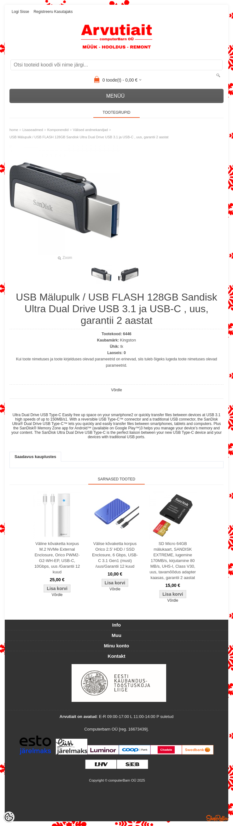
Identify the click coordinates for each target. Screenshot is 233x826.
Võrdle (116, 390)
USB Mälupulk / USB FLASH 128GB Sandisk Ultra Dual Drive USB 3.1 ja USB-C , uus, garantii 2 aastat (88, 137)
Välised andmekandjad (90, 130)
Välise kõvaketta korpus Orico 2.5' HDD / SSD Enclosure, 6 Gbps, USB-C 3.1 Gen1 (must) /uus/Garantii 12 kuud (115, 555)
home (13, 130)
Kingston (128, 340)
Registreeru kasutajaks (53, 11)
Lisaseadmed (32, 130)
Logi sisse (20, 11)
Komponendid (58, 130)
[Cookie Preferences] (9, 817)
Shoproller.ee (217, 818)
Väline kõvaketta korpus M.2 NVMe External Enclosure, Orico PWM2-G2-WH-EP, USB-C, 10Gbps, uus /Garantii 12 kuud (57, 557)
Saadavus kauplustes (35, 456)
